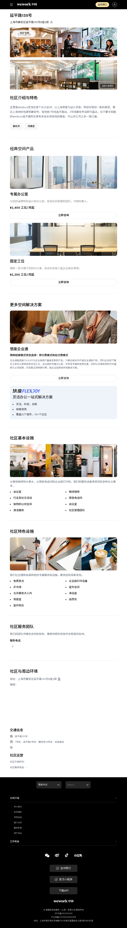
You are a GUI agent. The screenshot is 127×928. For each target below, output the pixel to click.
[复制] (47, 855)
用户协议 (18, 833)
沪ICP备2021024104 (63, 913)
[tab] (63, 798)
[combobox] (38, 785)
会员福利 (18, 812)
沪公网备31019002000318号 (63, 917)
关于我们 (18, 807)
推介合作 (18, 822)
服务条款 (18, 828)
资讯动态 (18, 817)
